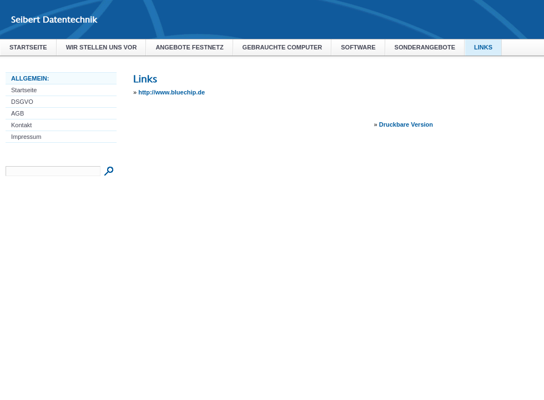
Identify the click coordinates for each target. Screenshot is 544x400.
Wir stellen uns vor (101, 47)
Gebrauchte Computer (283, 47)
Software (358, 47)
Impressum (26, 136)
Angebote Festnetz (189, 47)
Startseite (28, 47)
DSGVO (22, 101)
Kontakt (21, 125)
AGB (17, 113)
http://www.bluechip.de (171, 92)
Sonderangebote (425, 47)
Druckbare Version (406, 124)
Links (483, 47)
